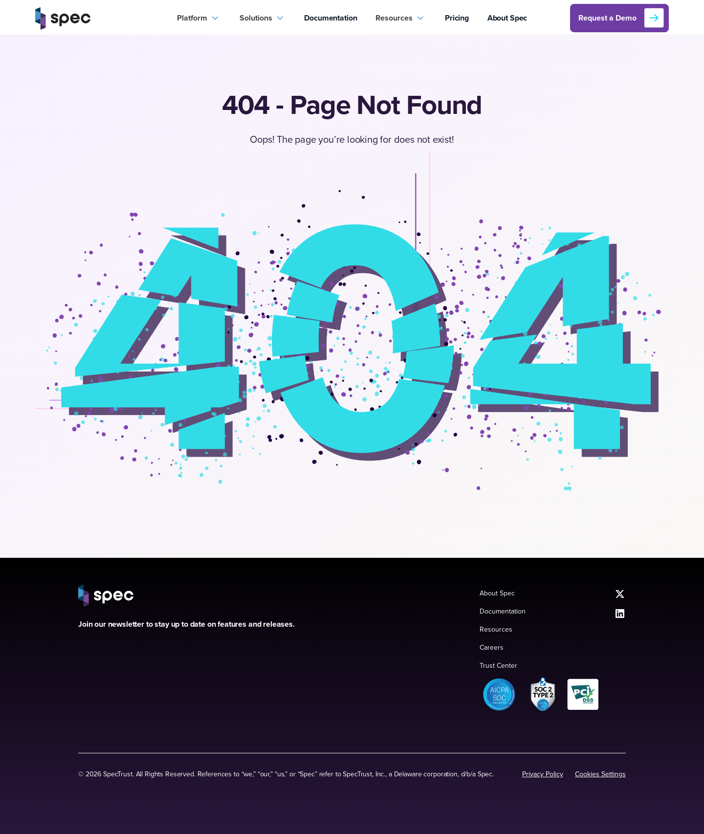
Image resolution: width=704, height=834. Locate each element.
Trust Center (498, 665)
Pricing (457, 17)
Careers (492, 647)
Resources (496, 629)
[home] (101, 18)
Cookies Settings (600, 774)
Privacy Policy (542, 774)
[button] (199, 18)
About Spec (507, 17)
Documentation (330, 17)
